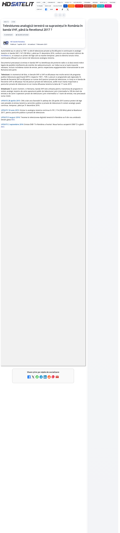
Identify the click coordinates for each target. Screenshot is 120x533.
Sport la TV (103, 2)
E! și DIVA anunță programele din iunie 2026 (60, 336)
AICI (13, 119)
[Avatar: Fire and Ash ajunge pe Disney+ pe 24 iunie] (34, 423)
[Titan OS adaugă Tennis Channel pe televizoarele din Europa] (103, 78)
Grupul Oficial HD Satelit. (55, 249)
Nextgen (100, 6)
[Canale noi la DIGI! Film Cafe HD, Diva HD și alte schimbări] (34, 401)
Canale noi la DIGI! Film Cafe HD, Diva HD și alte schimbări (15, 399)
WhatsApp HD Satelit (102, 242)
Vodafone (79, 6)
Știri (44, 2)
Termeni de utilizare (103, 319)
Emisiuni (95, 2)
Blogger (75, 457)
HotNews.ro (6, 55)
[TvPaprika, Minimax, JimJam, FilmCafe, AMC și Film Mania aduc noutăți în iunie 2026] (34, 373)
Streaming (87, 2)
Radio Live (48, 6)
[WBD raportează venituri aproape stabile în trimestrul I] (77, 401)
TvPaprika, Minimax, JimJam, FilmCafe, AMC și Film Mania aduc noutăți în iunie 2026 (17, 374)
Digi (92, 290)
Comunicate (51, 2)
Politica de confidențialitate (103, 326)
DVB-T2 (6, 22)
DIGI (65, 6)
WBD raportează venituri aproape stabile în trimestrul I (60, 399)
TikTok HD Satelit (103, 253)
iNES (94, 6)
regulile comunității (32, 246)
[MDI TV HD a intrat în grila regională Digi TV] (103, 101)
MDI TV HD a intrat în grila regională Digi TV (101, 90)
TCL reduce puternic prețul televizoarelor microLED (16, 308)
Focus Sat (88, 6)
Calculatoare (57, 6)
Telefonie (112, 2)
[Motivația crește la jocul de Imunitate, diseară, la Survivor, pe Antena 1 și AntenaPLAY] (103, 52)
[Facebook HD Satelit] (46, 9)
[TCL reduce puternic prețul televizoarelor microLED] (34, 309)
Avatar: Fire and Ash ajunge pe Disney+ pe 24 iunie (16, 422)
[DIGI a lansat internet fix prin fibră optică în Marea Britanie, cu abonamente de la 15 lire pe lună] (77, 309)
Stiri (13, 22)
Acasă (38, 2)
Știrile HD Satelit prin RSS (103, 271)
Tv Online (40, 6)
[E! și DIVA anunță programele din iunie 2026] (77, 339)
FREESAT (99, 290)
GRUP (51, 9)
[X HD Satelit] (67, 9)
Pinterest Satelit (103, 264)
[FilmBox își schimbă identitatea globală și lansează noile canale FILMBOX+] (77, 373)
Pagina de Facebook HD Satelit (102, 228)
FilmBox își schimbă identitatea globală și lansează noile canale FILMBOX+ (60, 374)
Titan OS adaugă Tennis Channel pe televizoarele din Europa (102, 66)
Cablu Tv (60, 2)
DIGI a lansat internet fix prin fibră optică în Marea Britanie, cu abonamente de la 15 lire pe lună (59, 311)
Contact (39, 9)
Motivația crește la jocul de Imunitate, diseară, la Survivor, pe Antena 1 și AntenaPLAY (102, 40)
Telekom (108, 6)
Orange (71, 6)
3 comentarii (8, 35)
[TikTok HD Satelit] (62, 9)
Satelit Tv (68, 2)
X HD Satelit (102, 259)
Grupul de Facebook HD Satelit (102, 236)
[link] (21, 315)
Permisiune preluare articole (103, 313)
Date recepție (78, 2)
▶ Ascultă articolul (22, 35)
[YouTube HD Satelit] (56, 9)
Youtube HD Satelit (103, 248)
